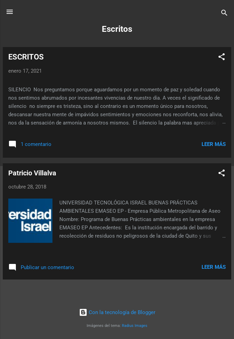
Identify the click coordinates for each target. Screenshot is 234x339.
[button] (221, 58)
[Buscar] (224, 14)
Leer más (214, 144)
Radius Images (134, 325)
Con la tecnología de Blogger (117, 312)
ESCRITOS (26, 57)
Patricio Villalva (32, 173)
